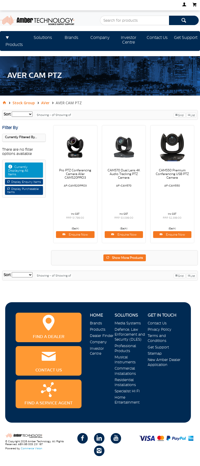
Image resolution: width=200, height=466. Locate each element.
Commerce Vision (31, 448)
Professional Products (125, 348)
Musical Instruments (125, 359)
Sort (7, 114)
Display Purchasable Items (23, 190)
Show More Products (127, 258)
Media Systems (128, 323)
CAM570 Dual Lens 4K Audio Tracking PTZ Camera (124, 173)
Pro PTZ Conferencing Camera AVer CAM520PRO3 (75, 173)
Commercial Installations (125, 370)
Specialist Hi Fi (127, 391)
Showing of (63, 114)
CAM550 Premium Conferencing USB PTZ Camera (172, 173)
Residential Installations (125, 382)
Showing (46, 114)
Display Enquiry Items (26, 181)
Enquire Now (78, 234)
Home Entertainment (127, 399)
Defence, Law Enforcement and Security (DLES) (130, 334)
